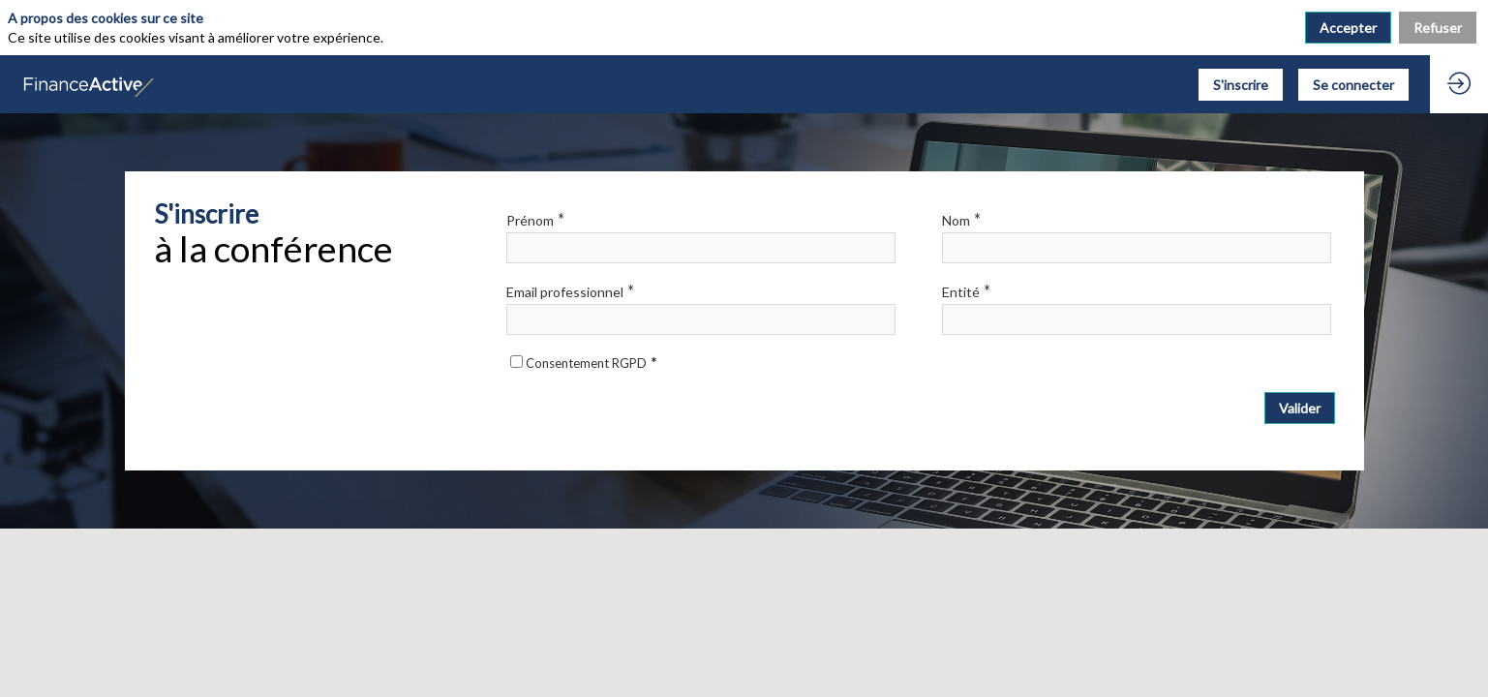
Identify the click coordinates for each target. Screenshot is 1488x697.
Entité (966, 291)
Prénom (535, 219)
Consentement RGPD (591, 363)
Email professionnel (570, 291)
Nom (961, 219)
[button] (1241, 85)
